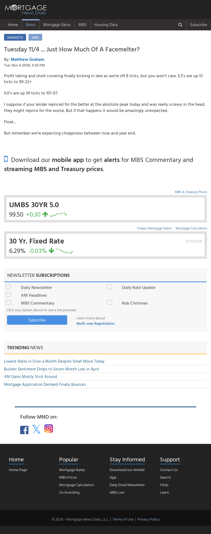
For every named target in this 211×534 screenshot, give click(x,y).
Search (165, 477)
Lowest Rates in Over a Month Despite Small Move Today (54, 361)
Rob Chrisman (135, 303)
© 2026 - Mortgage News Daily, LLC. (80, 519)
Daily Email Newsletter (127, 484)
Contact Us (169, 469)
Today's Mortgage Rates (154, 228)
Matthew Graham (27, 59)
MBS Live (117, 492)
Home (13, 25)
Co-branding (69, 492)
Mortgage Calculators (191, 228)
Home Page (18, 469)
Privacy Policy (148, 519)
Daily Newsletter (36, 287)
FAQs (164, 484)
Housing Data (105, 25)
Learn (164, 492)
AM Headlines (34, 295)
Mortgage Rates (57, 25)
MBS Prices (68, 477)
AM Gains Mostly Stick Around (30, 376)
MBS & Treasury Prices (191, 191)
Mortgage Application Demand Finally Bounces (45, 384)
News (30, 25)
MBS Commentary (37, 303)
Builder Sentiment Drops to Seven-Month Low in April (51, 369)
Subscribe (198, 25)
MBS (82, 25)
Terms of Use (123, 519)
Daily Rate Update (138, 287)
